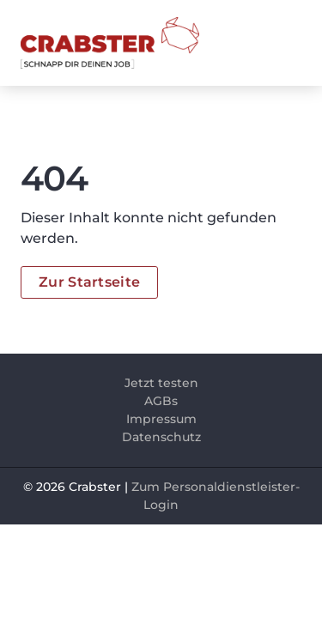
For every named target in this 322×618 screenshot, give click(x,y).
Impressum (161, 419)
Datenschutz (161, 437)
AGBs (161, 401)
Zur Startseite (89, 282)
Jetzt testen (161, 383)
